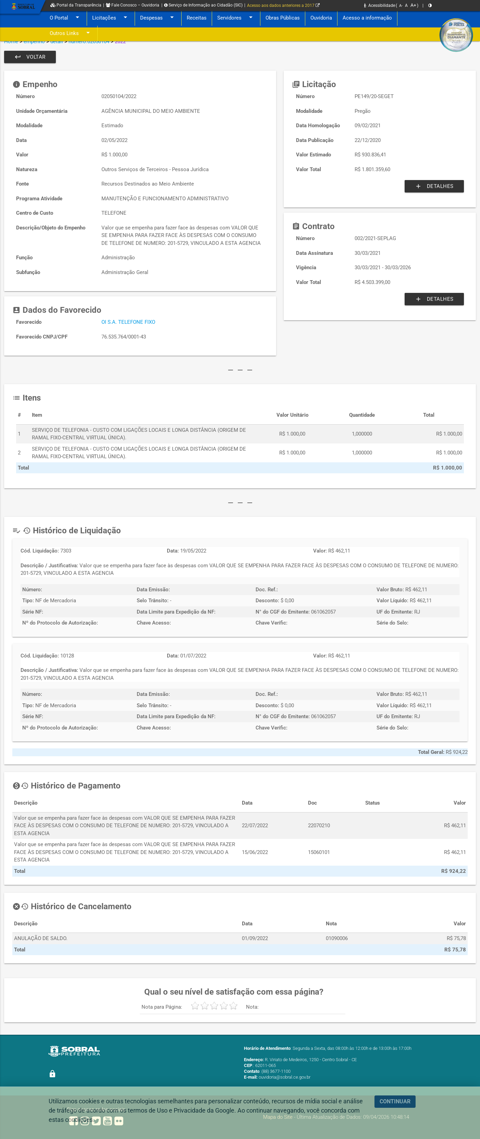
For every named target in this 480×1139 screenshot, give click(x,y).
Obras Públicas (283, 18)
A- (401, 5)
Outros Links (71, 33)
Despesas (158, 18)
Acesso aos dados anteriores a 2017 (283, 5)
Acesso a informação (367, 18)
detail (56, 41)
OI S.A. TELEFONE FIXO (128, 322)
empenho (34, 41)
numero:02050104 (89, 41)
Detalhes (434, 186)
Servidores (236, 18)
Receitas (197, 18)
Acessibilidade (379, 5)
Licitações (111, 18)
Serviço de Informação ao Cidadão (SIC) (203, 5)
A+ (413, 5)
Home (11, 41)
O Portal (66, 18)
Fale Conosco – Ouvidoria (132, 5)
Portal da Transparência (75, 5)
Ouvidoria (321, 18)
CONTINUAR (395, 1101)
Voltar (30, 57)
